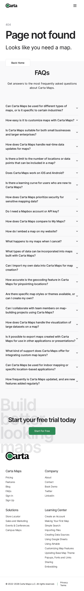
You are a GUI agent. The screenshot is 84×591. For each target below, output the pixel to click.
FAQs (8, 491)
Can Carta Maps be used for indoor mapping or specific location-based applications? (42, 367)
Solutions (12, 510)
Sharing (49, 561)
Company (51, 471)
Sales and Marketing (17, 520)
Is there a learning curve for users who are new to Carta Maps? (42, 185)
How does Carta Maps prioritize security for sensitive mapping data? (42, 199)
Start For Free (42, 430)
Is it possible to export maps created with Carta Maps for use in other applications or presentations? (42, 339)
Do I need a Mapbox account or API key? (42, 211)
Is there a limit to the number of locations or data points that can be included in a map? (42, 161)
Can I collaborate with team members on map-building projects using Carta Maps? (42, 310)
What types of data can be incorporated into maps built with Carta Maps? (42, 253)
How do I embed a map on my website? (42, 231)
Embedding (51, 566)
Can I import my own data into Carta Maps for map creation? (42, 267)
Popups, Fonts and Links (58, 557)
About (48, 477)
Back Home (17, 62)
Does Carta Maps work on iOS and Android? (42, 173)
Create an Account (55, 516)
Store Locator (13, 516)
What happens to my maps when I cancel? (42, 241)
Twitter (48, 491)
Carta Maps (13, 471)
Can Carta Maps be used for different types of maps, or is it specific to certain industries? (42, 108)
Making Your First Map (57, 520)
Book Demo (51, 486)
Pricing (9, 477)
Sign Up (10, 500)
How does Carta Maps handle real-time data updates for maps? (42, 146)
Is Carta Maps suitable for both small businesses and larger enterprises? (42, 132)
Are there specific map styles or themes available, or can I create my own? (42, 296)
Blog (8, 486)
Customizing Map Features (59, 548)
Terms (63, 585)
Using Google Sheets (56, 539)
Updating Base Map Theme (60, 552)
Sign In (9, 495)
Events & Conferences (17, 525)
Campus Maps (13, 530)
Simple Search (52, 525)
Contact (49, 481)
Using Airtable (52, 543)
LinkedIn (49, 495)
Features (10, 481)
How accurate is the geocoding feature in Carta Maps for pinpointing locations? (42, 282)
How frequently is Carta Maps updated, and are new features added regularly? (42, 381)
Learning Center (56, 510)
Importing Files (53, 530)
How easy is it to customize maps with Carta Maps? (42, 120)
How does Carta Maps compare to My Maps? (42, 221)
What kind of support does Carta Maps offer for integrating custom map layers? (42, 353)
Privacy (64, 582)
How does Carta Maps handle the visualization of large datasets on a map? (42, 324)
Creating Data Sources (57, 534)
